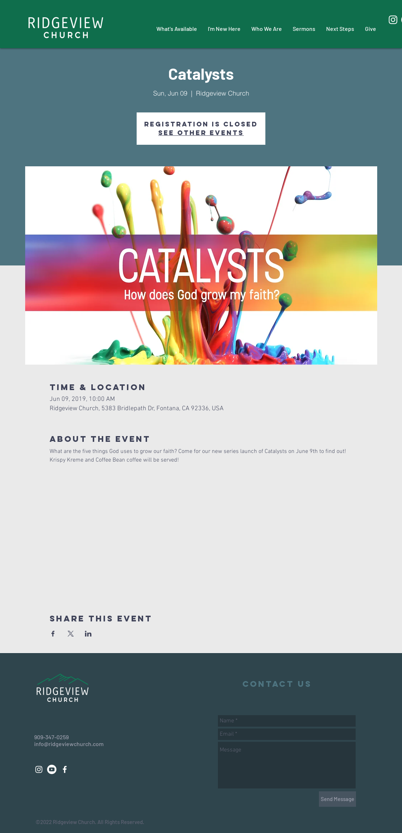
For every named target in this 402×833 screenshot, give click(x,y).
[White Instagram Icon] (393, 20)
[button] (176, 28)
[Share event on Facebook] (53, 634)
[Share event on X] (70, 634)
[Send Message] (337, 799)
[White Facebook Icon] (64, 769)
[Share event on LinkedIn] (88, 634)
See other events (201, 133)
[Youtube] (51, 769)
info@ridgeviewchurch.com (69, 743)
